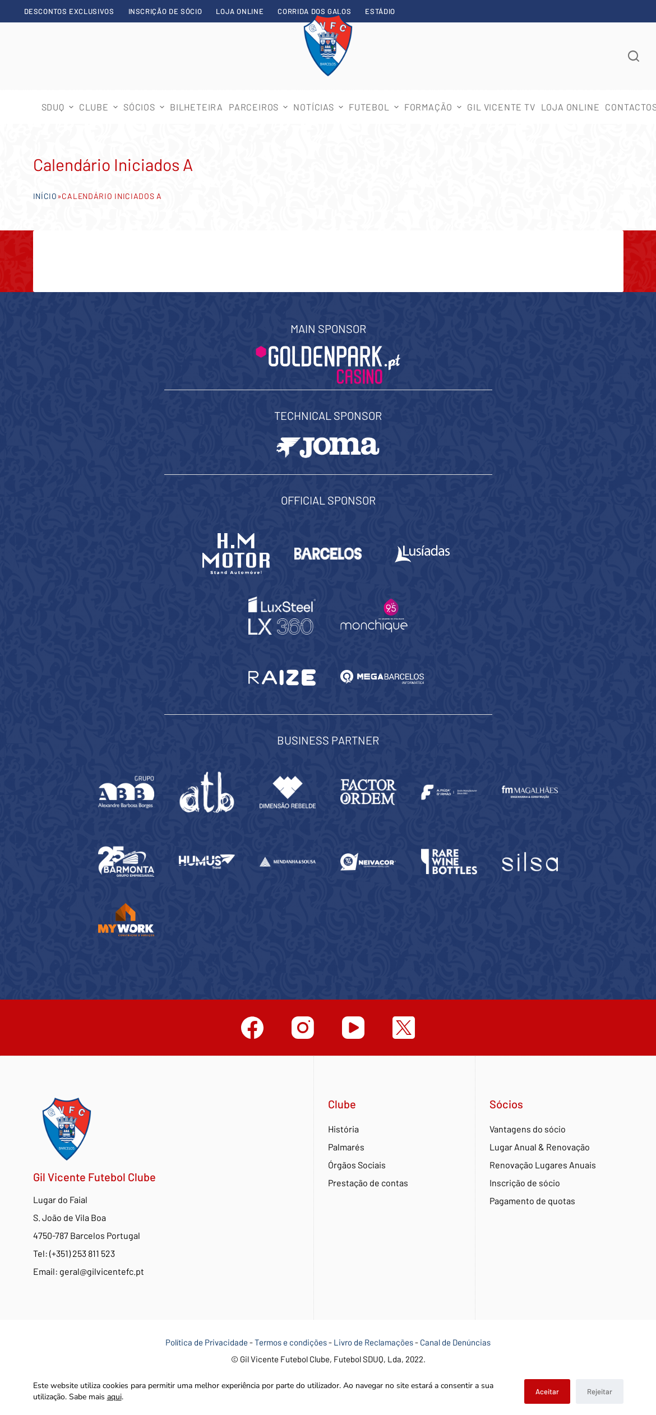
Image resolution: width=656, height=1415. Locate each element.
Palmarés (346, 1146)
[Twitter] (403, 1027)
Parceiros (259, 106)
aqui (114, 1396)
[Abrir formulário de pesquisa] (633, 56)
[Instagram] (303, 1027)
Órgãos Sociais (357, 1164)
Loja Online (240, 11)
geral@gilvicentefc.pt (101, 1271)
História (343, 1128)
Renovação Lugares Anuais (542, 1164)
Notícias (319, 106)
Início (45, 196)
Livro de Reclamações (374, 1342)
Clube (100, 106)
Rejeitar (599, 1391)
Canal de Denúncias (455, 1342)
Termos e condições (291, 1342)
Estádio (380, 11)
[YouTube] (353, 1027)
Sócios (145, 106)
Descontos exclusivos (69, 11)
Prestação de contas (368, 1182)
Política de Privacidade (206, 1342)
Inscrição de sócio (165, 11)
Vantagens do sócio (527, 1128)
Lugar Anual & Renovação (539, 1146)
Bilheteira (196, 106)
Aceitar (547, 1391)
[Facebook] (252, 1027)
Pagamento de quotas (532, 1200)
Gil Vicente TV (501, 106)
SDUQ (58, 106)
